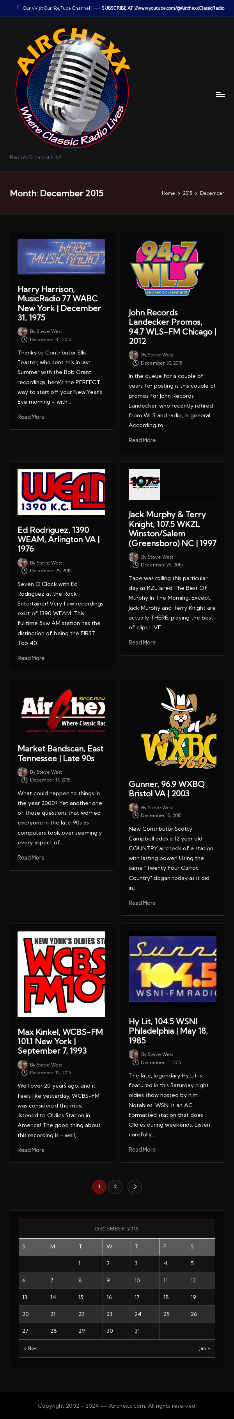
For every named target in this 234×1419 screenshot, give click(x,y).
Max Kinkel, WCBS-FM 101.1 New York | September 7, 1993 (60, 1041)
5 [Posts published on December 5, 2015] (192, 1263)
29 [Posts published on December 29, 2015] (81, 1330)
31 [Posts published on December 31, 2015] (137, 1330)
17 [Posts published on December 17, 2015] (137, 1297)
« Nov (30, 1348)
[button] (135, 1187)
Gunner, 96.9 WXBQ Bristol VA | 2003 (167, 788)
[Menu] (220, 94)
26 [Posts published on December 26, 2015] (194, 1314)
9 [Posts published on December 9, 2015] (108, 1280)
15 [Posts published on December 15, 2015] (80, 1297)
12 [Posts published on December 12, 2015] (193, 1280)
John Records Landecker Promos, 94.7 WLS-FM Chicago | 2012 (172, 327)
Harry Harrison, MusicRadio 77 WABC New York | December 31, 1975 (59, 303)
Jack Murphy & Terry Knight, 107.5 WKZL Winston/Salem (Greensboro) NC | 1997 (172, 528)
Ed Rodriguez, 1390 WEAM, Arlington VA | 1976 (58, 539)
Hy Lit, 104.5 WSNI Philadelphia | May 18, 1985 (168, 1031)
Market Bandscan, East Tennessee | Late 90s (60, 753)
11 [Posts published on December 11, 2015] (165, 1280)
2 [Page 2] (115, 1186)
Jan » (204, 1348)
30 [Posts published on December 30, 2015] (109, 1330)
